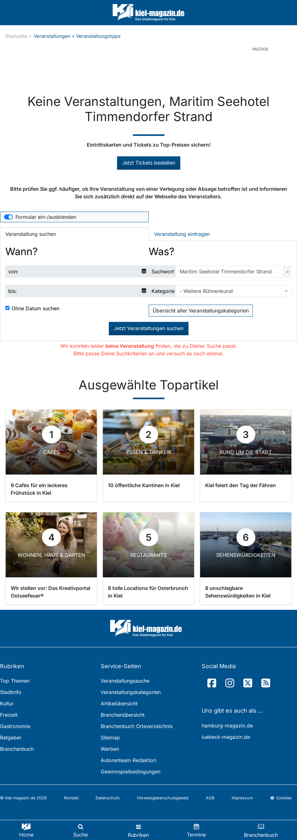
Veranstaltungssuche (125, 681)
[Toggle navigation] (138, 830)
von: (13, 271)
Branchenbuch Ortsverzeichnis (137, 726)
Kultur (7, 703)
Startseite (16, 36)
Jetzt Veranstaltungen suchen (148, 328)
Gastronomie (15, 726)
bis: (12, 291)
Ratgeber (10, 737)
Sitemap (110, 737)
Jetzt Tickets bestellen (148, 163)
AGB (210, 798)
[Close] (288, 271)
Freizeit (8, 715)
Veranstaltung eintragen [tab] (182, 234)
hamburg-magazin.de (227, 725)
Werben (110, 749)
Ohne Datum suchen (35, 308)
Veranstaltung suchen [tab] (30, 234)
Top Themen (15, 681)
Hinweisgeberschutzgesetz (163, 798)
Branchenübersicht (123, 715)
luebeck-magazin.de (226, 737)
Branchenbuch (17, 749)
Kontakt (71, 798)
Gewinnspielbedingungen (130, 771)
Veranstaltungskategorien (131, 692)
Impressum (242, 798)
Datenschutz (108, 798)
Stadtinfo (10, 692)
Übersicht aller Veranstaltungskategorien (201, 310)
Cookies (281, 798)
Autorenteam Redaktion (128, 760)
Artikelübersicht (119, 703)
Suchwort (162, 271)
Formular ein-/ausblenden (45, 217)
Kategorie (163, 291)
